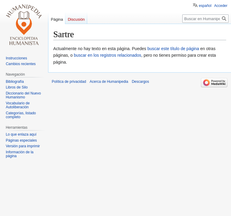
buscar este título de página (173, 48)
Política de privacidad (69, 82)
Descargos (140, 82)
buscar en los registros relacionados (107, 55)
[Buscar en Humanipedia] (205, 18)
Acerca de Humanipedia (109, 82)
